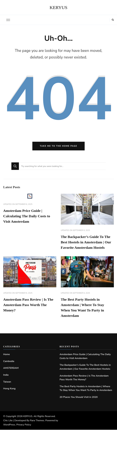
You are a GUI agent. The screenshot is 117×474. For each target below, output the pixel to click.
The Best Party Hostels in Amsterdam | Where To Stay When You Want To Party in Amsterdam (86, 388)
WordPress (9, 424)
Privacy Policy (23, 424)
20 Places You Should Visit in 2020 (79, 397)
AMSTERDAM (11, 368)
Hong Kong (9, 388)
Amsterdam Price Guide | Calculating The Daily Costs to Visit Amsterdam (26, 216)
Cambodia (8, 361)
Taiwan (7, 381)
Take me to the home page (58, 146)
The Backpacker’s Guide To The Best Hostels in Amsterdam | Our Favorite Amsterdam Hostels (86, 242)
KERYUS (58, 7)
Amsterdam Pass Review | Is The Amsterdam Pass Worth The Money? (28, 305)
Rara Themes (37, 420)
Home (6, 354)
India (6, 375)
